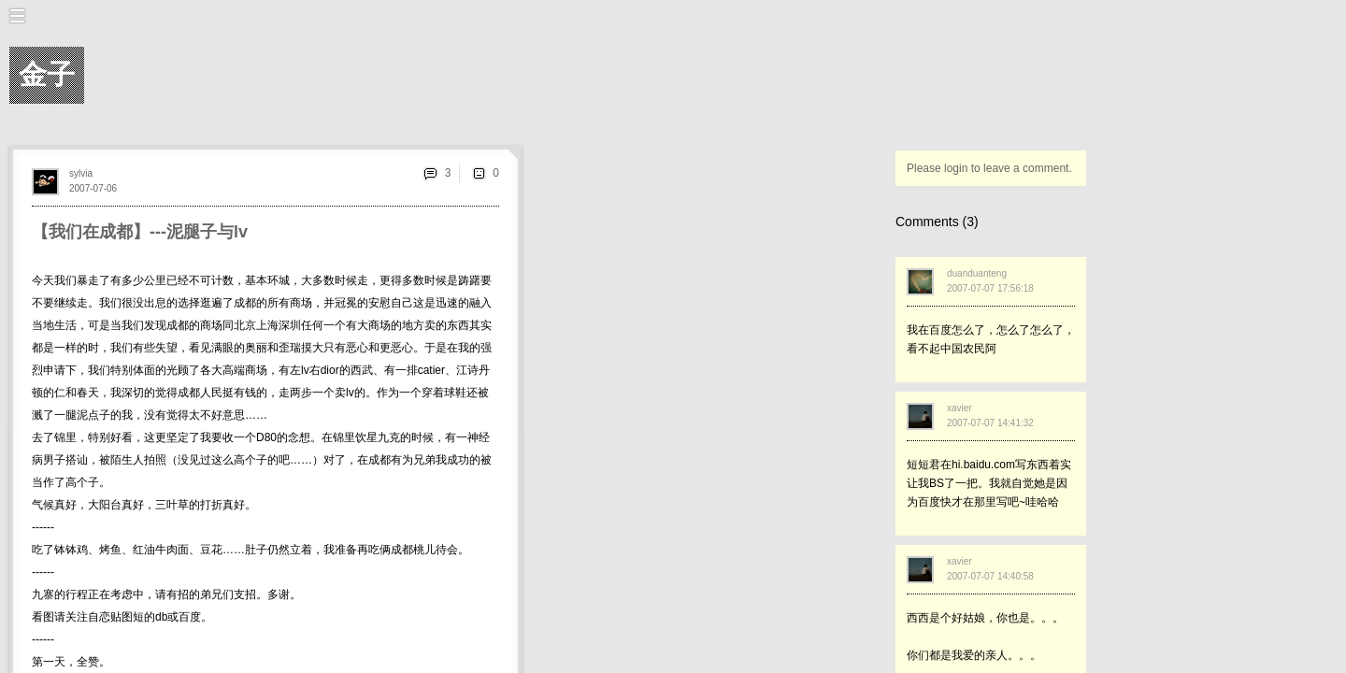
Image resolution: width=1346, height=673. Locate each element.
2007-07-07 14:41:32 (990, 423)
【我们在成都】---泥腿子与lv (140, 231)
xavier (959, 408)
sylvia (81, 173)
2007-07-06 (93, 188)
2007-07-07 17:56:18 (990, 288)
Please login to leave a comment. (989, 168)
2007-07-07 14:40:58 (990, 576)
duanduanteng (977, 273)
